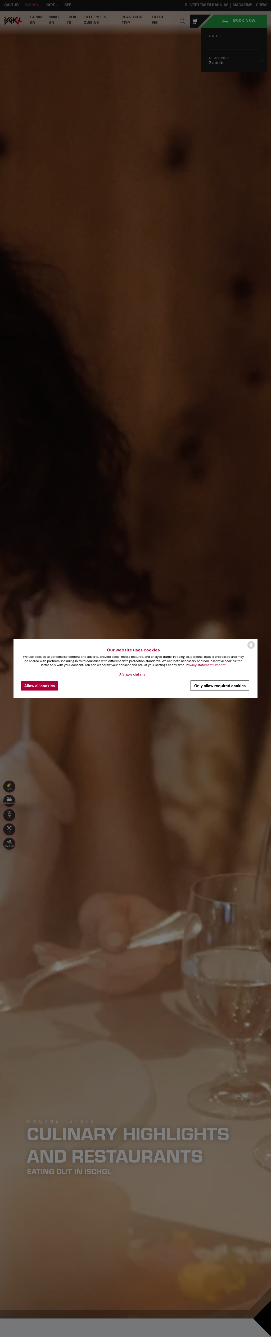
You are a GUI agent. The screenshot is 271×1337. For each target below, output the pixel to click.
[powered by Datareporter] (251, 648)
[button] (132, 674)
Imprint (220, 665)
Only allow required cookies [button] (220, 685)
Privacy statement (199, 665)
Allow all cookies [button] (39, 685)
